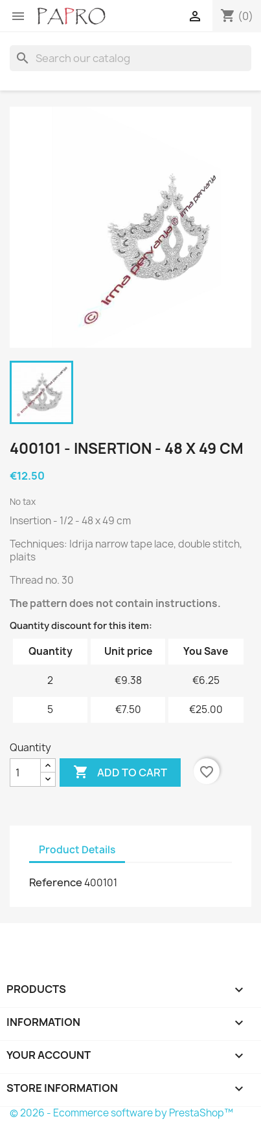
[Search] (130, 58)
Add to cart (120, 772)
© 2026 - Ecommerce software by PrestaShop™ (121, 1113)
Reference (55, 882)
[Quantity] (25, 772)
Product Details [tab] (77, 850)
